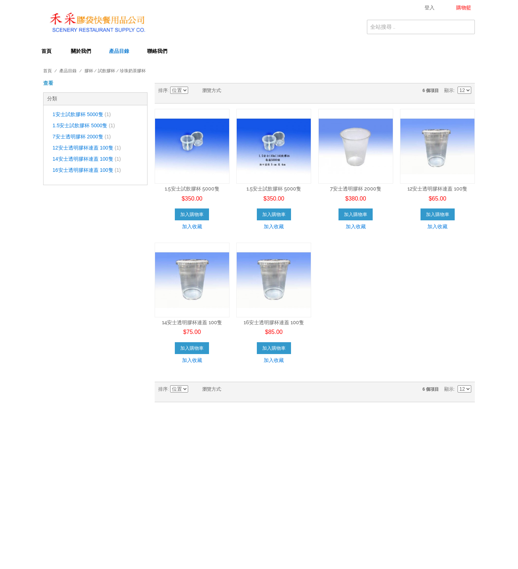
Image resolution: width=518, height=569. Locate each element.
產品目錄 (119, 51)
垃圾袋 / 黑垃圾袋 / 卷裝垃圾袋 (187, 447)
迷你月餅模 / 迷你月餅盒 (179, 545)
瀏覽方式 (211, 90)
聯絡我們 (157, 51)
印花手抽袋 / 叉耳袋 (174, 500)
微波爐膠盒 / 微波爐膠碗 (179, 484)
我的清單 (384, 462)
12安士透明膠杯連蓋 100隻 (87, 148)
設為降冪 (195, 90)
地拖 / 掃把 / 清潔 (171, 530)
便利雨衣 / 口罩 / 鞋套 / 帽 (182, 515)
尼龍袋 (270, 515)
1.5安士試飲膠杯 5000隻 (84, 125)
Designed (312, 555)
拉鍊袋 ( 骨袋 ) (278, 507)
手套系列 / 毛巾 (169, 537)
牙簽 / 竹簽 (275, 492)
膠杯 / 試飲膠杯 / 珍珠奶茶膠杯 (187, 462)
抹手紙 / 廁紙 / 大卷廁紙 (291, 447)
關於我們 (81, 51)
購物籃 (381, 454)
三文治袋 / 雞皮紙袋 (174, 507)
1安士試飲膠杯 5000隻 (82, 114)
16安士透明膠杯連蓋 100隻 (87, 170)
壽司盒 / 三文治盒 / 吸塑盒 (293, 484)
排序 (163, 90)
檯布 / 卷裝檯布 (169, 454)
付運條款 (50, 469)
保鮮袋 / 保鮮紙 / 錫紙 (288, 500)
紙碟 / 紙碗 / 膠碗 (171, 469)
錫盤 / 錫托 (164, 492)
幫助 (379, 469)
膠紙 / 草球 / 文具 (171, 522)
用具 (268, 530)
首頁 (46, 51)
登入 (379, 447)
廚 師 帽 (271, 537)
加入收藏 (192, 226)
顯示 (449, 90)
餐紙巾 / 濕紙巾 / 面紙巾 (291, 469)
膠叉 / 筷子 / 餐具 (283, 462)
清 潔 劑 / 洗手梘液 (284, 522)
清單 (241, 90)
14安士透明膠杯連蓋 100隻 (87, 159)
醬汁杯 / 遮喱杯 (281, 477)
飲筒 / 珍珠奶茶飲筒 (174, 477)
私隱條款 (50, 462)
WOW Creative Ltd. (344, 555)
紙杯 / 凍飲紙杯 (281, 454)
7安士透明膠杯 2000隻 (82, 136)
